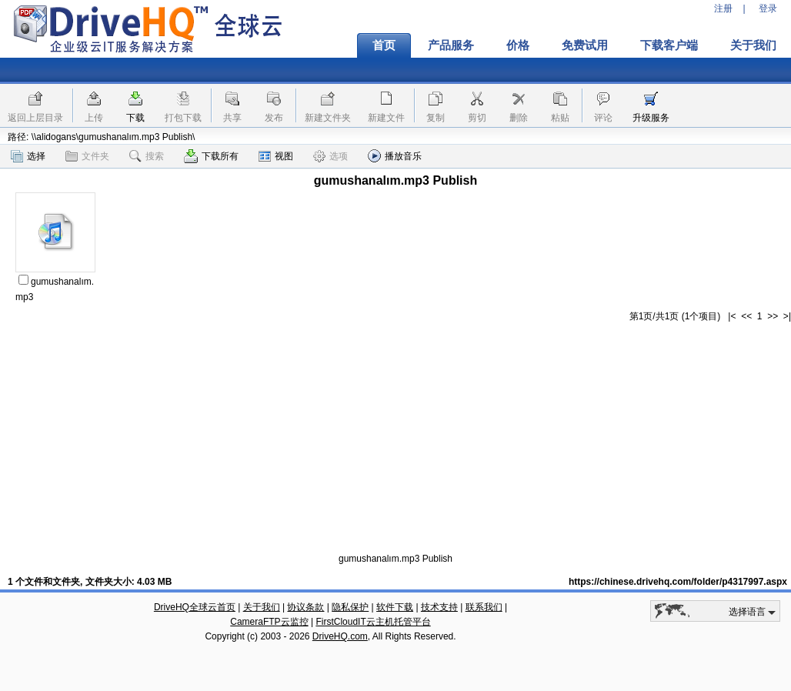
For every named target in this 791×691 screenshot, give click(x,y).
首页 (384, 45)
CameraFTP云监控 (269, 621)
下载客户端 (669, 45)
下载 (135, 117)
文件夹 (87, 156)
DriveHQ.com (340, 636)
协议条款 (305, 607)
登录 (768, 8)
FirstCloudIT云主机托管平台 (372, 621)
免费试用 (585, 45)
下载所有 (211, 156)
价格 (517, 45)
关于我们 (261, 607)
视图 (276, 156)
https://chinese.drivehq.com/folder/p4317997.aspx (678, 581)
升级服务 (650, 117)
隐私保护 (350, 607)
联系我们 (484, 607)
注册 (723, 8)
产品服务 (451, 45)
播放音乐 (395, 155)
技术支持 (439, 607)
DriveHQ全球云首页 (194, 607)
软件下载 (394, 607)
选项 (330, 156)
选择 (28, 156)
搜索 (146, 156)
